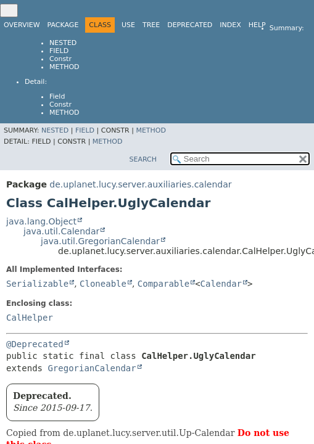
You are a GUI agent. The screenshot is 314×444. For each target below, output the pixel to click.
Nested (62, 43)
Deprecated (189, 25)
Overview (22, 25)
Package (63, 25)
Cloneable (103, 284)
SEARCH (143, 159)
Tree (151, 25)
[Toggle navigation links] (9, 10)
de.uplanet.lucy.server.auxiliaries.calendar (140, 184)
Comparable (163, 284)
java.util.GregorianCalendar (100, 241)
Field (58, 51)
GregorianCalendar (92, 368)
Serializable (37, 284)
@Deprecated (35, 344)
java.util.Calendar (61, 231)
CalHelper (29, 318)
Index (230, 25)
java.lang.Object (41, 221)
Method (64, 67)
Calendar (221, 284)
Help (257, 25)
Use (128, 25)
